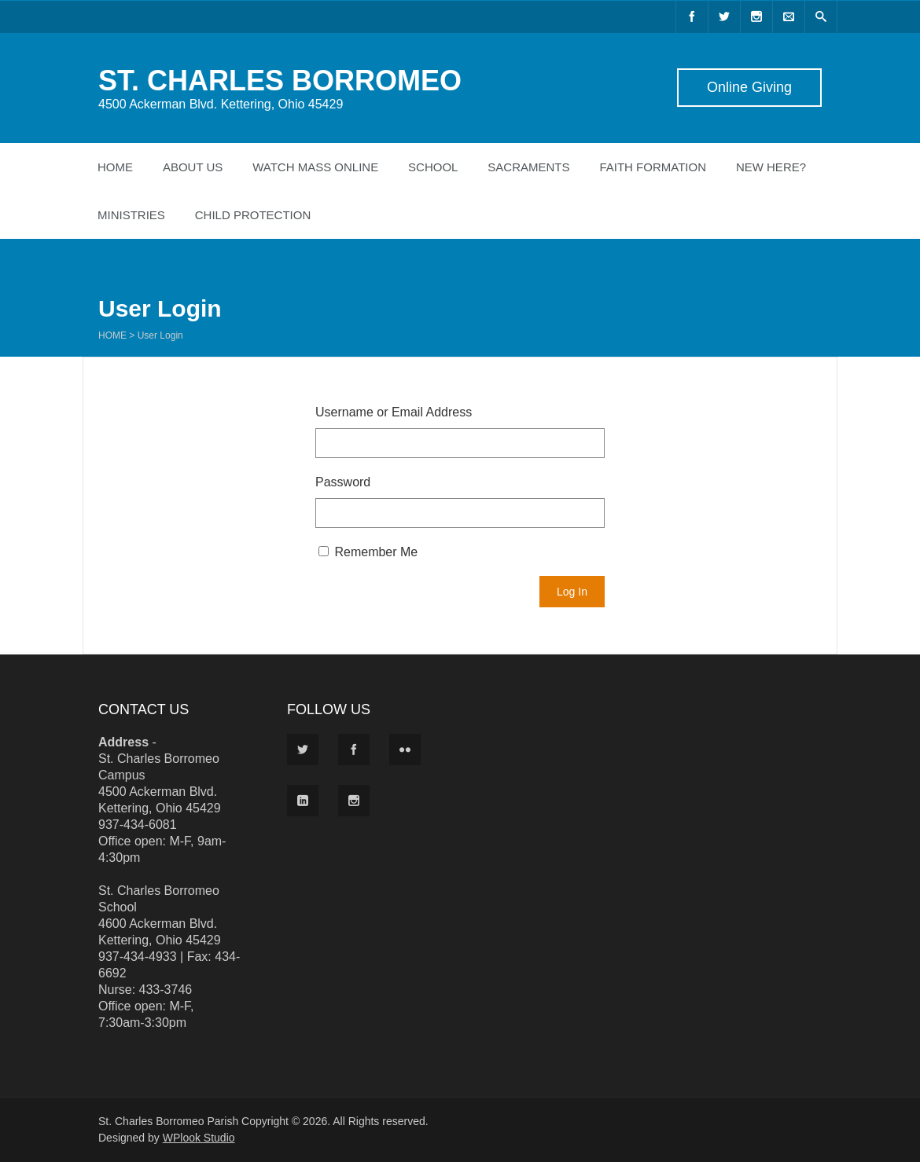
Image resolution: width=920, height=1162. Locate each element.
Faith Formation (652, 167)
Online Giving (749, 87)
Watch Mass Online (315, 167)
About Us (193, 167)
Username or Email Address (393, 412)
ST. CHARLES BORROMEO (280, 80)
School (433, 167)
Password (342, 482)
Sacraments (528, 167)
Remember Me (368, 552)
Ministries (131, 215)
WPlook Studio (199, 1137)
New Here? (771, 167)
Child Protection (253, 215)
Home (115, 167)
